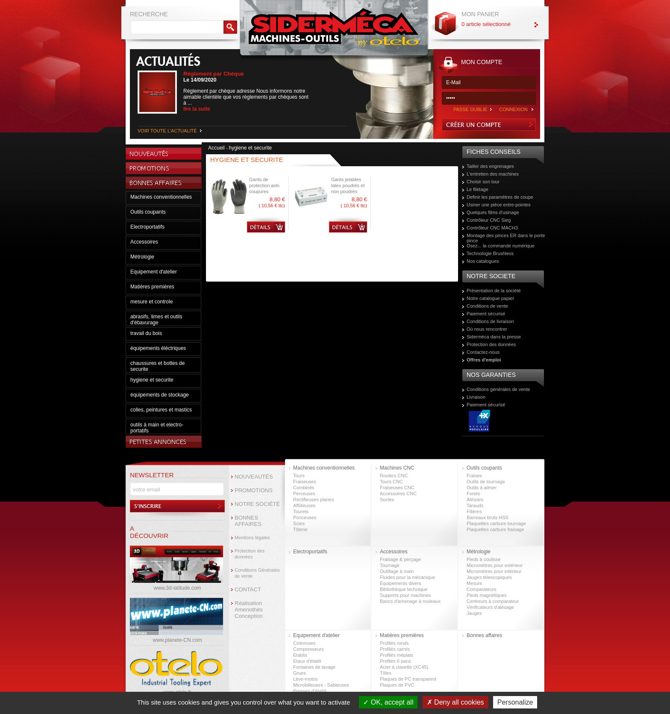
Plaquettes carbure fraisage (495, 529)
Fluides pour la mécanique (407, 577)
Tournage (390, 565)
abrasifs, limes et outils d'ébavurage (156, 320)
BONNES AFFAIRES (248, 520)
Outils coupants (148, 212)
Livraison (476, 397)
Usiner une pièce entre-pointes (499, 204)
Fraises (474, 475)
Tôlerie (300, 529)
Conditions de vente (487, 306)
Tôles (385, 673)
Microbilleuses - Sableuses (321, 685)
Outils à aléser (482, 487)
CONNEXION (513, 109)
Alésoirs (475, 499)
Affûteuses (304, 505)
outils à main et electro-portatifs (156, 428)
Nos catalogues (483, 261)
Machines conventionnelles (161, 197)
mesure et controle (151, 302)
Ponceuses (304, 517)
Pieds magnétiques (487, 595)
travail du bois (146, 333)
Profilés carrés (395, 649)
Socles (387, 499)
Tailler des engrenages (490, 166)
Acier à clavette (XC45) (404, 667)
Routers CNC (394, 475)
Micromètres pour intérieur (494, 571)
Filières (474, 511)
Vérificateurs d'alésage (490, 607)
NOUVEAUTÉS (254, 476)
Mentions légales (252, 537)
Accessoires (144, 242)
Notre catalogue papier (490, 298)
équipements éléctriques (158, 348)
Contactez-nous (483, 352)
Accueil (216, 148)
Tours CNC (391, 481)
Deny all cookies (455, 702)
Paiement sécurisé (486, 313)
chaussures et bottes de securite (157, 366)
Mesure (474, 583)
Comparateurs (482, 589)
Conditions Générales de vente (257, 573)
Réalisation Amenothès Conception (249, 609)
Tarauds (475, 505)
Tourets (301, 511)
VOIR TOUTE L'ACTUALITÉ (167, 130)
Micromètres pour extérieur (495, 565)
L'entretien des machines (493, 173)
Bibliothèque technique (403, 589)
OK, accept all (388, 702)
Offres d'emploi (484, 359)
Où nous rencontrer (487, 329)
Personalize (515, 702)
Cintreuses (304, 643)
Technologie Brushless (490, 253)
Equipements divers (400, 583)
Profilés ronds (394, 643)
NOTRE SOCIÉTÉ (257, 504)
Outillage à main (397, 571)
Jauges (474, 613)
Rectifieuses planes (313, 499)
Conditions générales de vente (498, 389)
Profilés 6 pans (395, 661)
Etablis (300, 655)
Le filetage (477, 189)
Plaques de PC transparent (408, 679)
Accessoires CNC (398, 493)
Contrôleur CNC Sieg (489, 220)
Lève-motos (305, 679)
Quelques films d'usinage (493, 212)
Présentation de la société (494, 290)
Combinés (303, 487)
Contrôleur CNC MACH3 (492, 227)
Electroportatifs (147, 227)
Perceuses (304, 493)
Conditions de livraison (490, 321)
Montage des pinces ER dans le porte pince (506, 238)
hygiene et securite (151, 380)
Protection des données (491, 344)
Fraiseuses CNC (397, 487)
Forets (473, 493)
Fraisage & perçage (400, 559)
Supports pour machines (405, 595)
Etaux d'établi (307, 661)
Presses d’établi (309, 690)
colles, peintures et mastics (161, 410)
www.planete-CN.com (177, 640)
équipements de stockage (159, 395)
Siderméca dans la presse (494, 336)
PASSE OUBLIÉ (470, 109)
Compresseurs (308, 649)
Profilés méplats (396, 655)
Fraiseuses (304, 481)
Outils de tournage (486, 481)
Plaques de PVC (397, 685)
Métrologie (142, 257)
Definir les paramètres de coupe (500, 197)
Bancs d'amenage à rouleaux (410, 601)
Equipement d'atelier (153, 272)
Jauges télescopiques (489, 577)
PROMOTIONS (254, 490)
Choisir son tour (483, 181)
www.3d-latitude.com (177, 588)
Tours (299, 475)
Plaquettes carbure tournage (496, 523)
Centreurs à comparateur (493, 601)
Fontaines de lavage (314, 667)
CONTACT (248, 589)
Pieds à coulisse (484, 559)
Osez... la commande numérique (501, 245)
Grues (299, 673)
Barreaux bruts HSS (487, 517)
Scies (299, 523)
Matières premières (152, 287)
